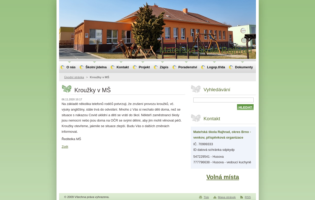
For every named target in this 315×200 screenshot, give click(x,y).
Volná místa (222, 177)
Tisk (206, 197)
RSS (248, 197)
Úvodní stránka (74, 77)
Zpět (65, 147)
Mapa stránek (227, 197)
